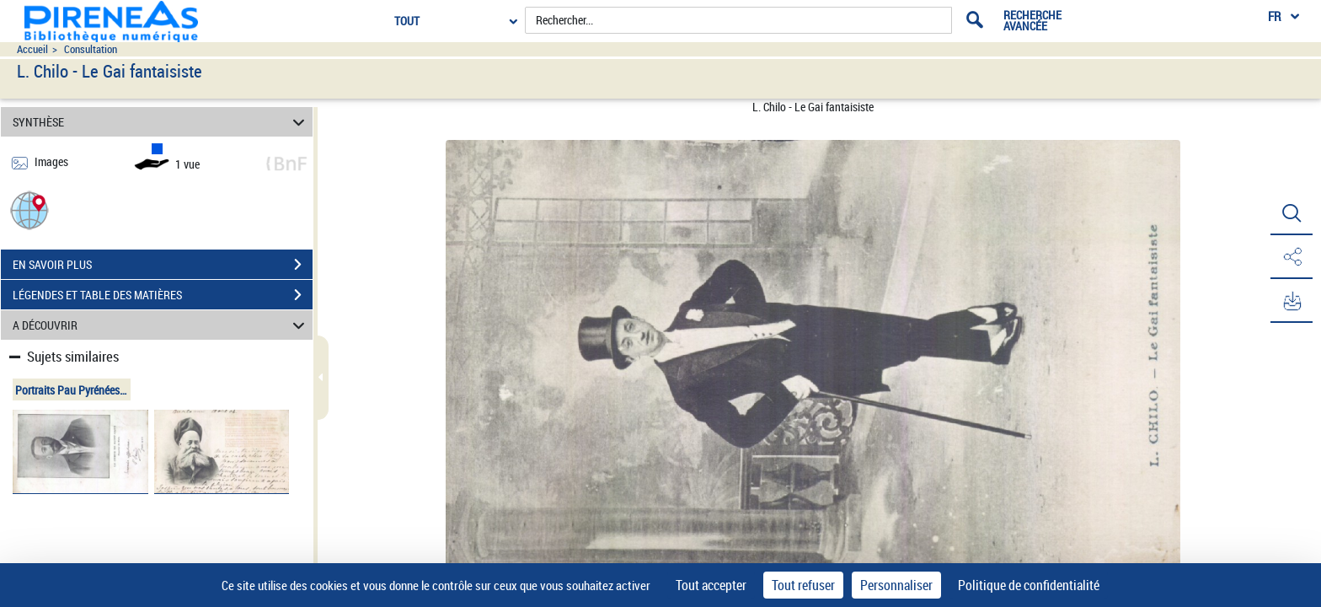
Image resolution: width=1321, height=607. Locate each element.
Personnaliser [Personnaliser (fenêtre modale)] (896, 585)
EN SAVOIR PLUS (163, 265)
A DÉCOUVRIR (161, 325)
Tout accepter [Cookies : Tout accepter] (711, 585)
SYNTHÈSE (161, 122)
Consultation (90, 49)
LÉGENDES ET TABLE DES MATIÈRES (163, 295)
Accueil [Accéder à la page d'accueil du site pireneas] (32, 49)
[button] (29, 209)
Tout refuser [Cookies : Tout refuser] (803, 585)
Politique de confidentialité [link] (1028, 585)
